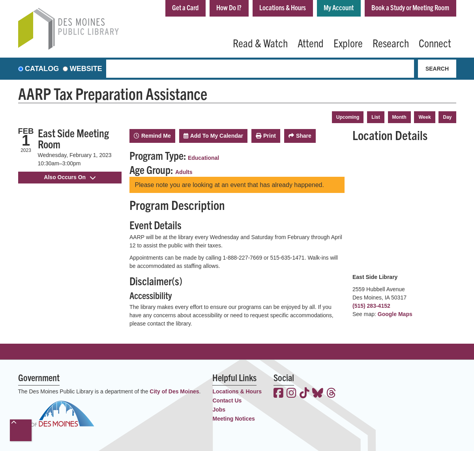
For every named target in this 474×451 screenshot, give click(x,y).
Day (447, 117)
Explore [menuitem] (348, 43)
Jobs (218, 409)
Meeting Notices (233, 418)
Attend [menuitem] (311, 43)
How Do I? (229, 7)
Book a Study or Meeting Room (410, 7)
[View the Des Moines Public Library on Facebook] (278, 393)
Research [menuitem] (391, 43)
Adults (184, 172)
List (375, 117)
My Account (339, 7)
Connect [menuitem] (435, 43)
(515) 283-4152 (371, 306)
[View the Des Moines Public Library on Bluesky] (317, 393)
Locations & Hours (282, 7)
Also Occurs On (70, 177)
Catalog (42, 69)
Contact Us (227, 400)
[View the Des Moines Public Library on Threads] (331, 393)
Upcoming (348, 117)
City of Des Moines (174, 391)
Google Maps (395, 314)
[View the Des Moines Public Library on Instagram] (291, 393)
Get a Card (185, 7)
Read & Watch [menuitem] (260, 43)
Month (399, 117)
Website (86, 69)
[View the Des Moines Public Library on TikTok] (304, 393)
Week (424, 117)
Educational (203, 158)
